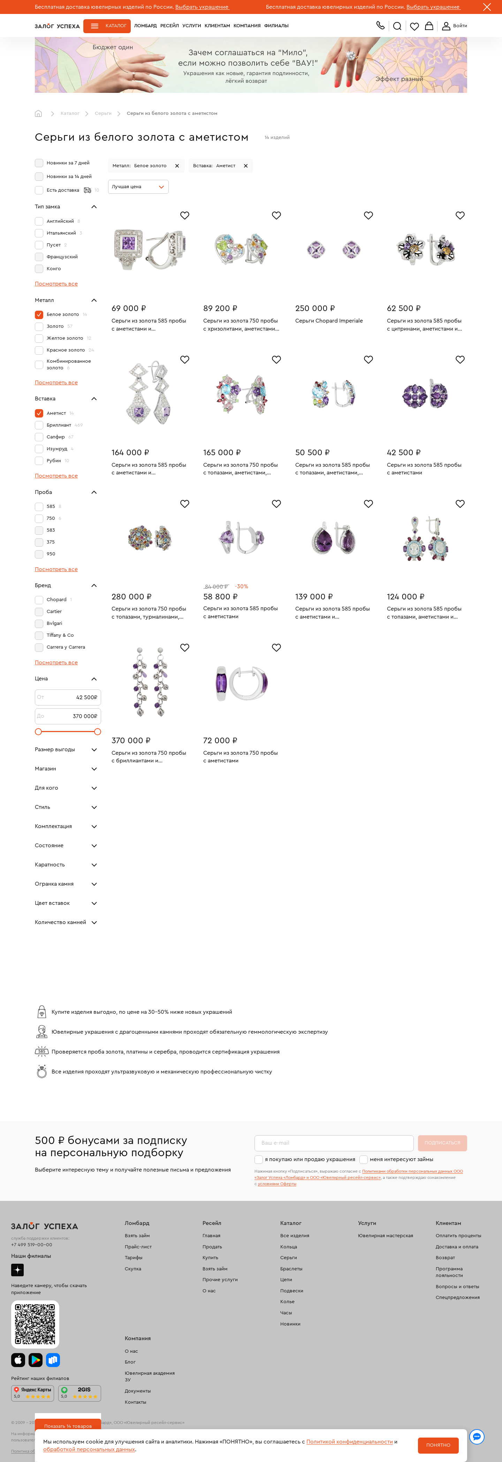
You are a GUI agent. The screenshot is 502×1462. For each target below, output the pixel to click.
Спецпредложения (458, 1297)
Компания (247, 25)
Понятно (438, 1445)
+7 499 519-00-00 (31, 1244)
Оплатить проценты (458, 1235)
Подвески (291, 1291)
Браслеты (291, 1269)
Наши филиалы (31, 1256)
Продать (212, 1247)
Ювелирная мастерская (385, 1235)
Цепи (286, 1279)
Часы (286, 1312)
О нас (209, 1291)
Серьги (103, 113)
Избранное (414, 26)
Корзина (429, 26)
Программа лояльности (449, 1272)
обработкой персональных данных (89, 1449)
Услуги (191, 25)
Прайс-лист (138, 1247)
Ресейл (169, 25)
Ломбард (145, 25)
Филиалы (276, 25)
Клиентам (217, 25)
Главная (40, 113)
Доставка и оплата (457, 1247)
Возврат (445, 1257)
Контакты (135, 1402)
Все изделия (294, 1235)
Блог (130, 1362)
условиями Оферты (277, 1184)
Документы (138, 1391)
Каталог (116, 25)
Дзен (17, 1270)
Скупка (133, 1269)
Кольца (288, 1247)
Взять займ (137, 1235)
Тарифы (134, 1257)
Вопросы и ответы (457, 1286)
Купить (210, 1257)
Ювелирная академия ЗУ (150, 1377)
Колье (287, 1301)
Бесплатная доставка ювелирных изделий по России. (104, 7)
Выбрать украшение (202, 7)
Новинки (290, 1324)
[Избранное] (185, 215)
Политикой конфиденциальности (349, 1442)
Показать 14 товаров (68, 1426)
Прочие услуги (220, 1279)
